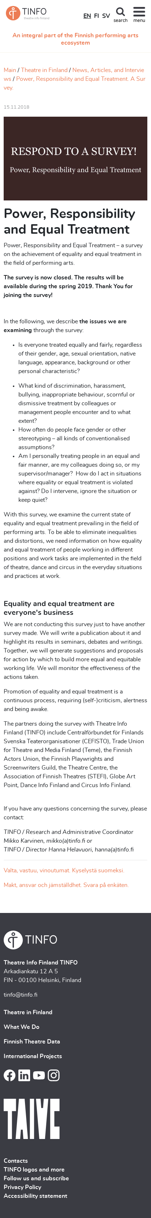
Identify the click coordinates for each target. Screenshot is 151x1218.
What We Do (21, 1027)
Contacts (16, 1161)
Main (10, 70)
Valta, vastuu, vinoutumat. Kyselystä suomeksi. (64, 870)
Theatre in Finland (44, 70)
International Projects (33, 1056)
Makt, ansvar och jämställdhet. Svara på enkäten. (66, 885)
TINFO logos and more (34, 1170)
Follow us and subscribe (36, 1178)
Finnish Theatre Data (32, 1042)
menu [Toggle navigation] (139, 20)
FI (96, 16)
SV (106, 16)
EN (87, 16)
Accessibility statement (35, 1196)
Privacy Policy (22, 1187)
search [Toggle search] (120, 20)
